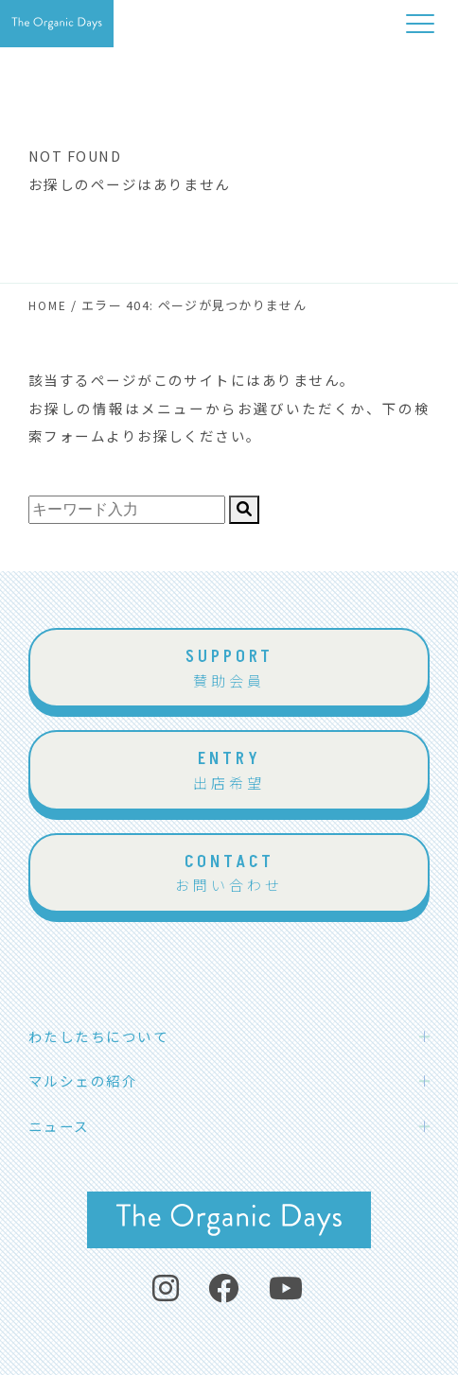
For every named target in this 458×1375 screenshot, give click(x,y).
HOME (47, 305)
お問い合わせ (229, 872)
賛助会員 (229, 667)
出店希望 (229, 769)
